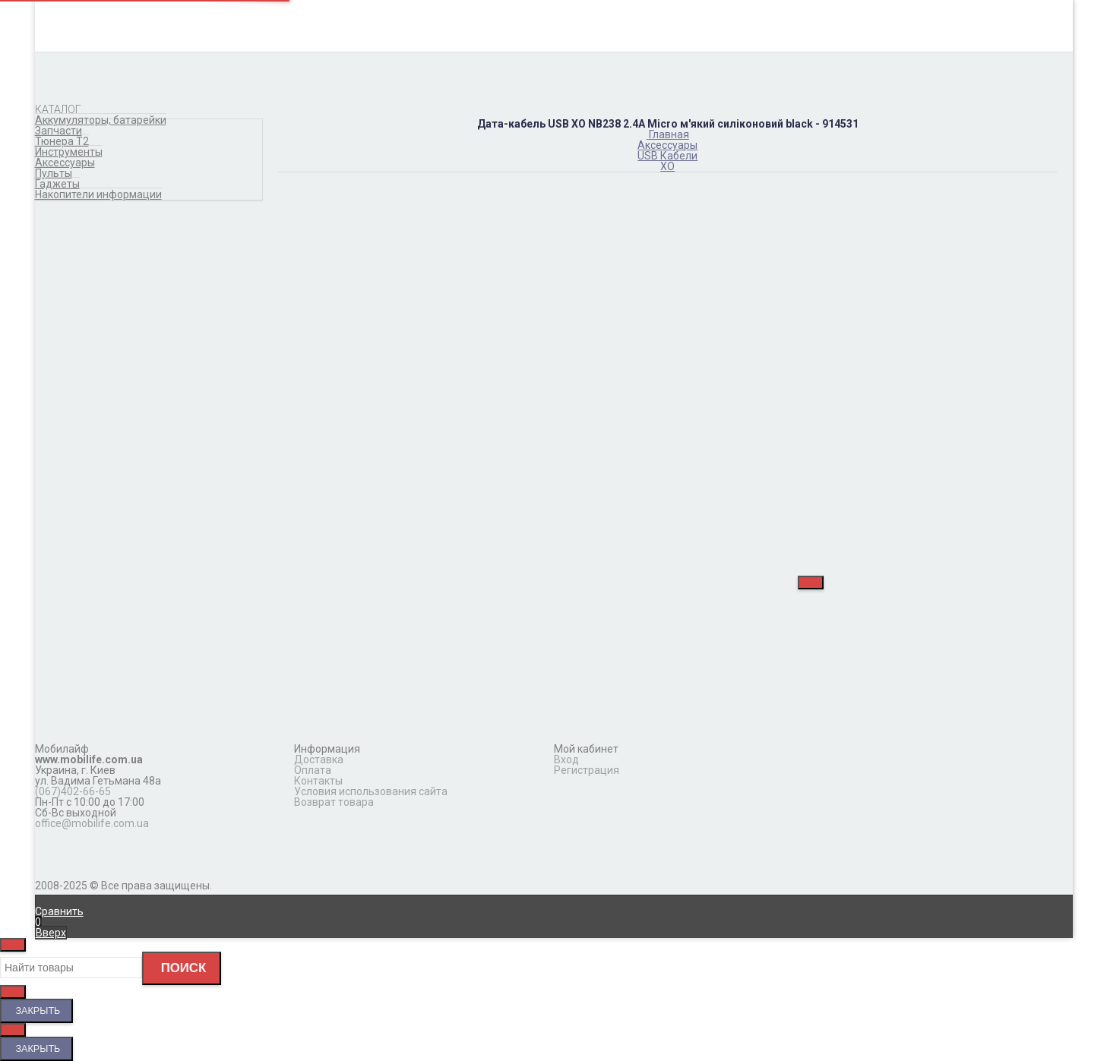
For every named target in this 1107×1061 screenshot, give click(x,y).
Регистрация (586, 770)
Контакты (318, 781)
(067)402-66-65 (73, 791)
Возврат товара (334, 802)
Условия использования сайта (371, 791)
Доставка (318, 759)
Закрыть (36, 1011)
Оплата (312, 770)
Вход (566, 759)
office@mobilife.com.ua (92, 823)
